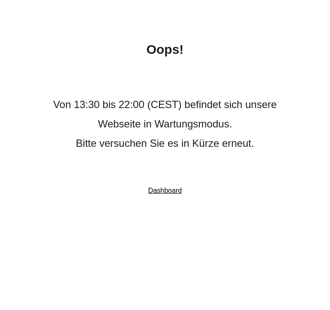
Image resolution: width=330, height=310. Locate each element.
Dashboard (165, 190)
